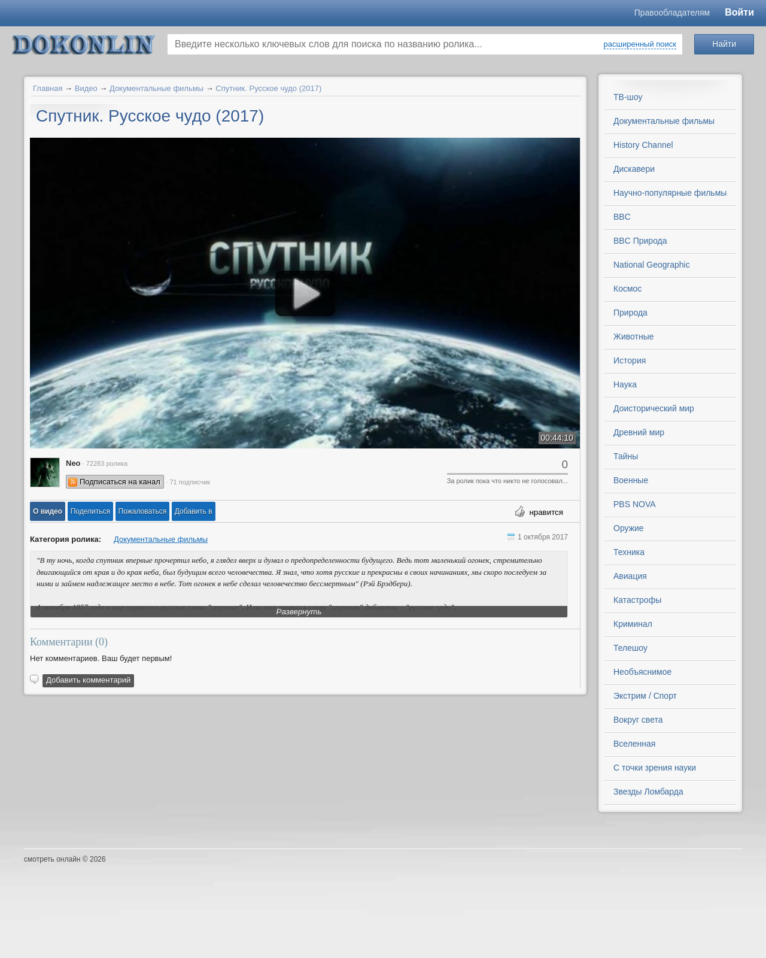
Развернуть (299, 611)
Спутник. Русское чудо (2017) (268, 88)
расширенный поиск (640, 44)
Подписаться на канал (120, 481)
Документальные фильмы (156, 88)
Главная (47, 88)
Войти (739, 12)
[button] (47, 511)
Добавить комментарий (88, 679)
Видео (86, 88)
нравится (546, 512)
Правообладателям (672, 12)
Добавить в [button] (193, 511)
